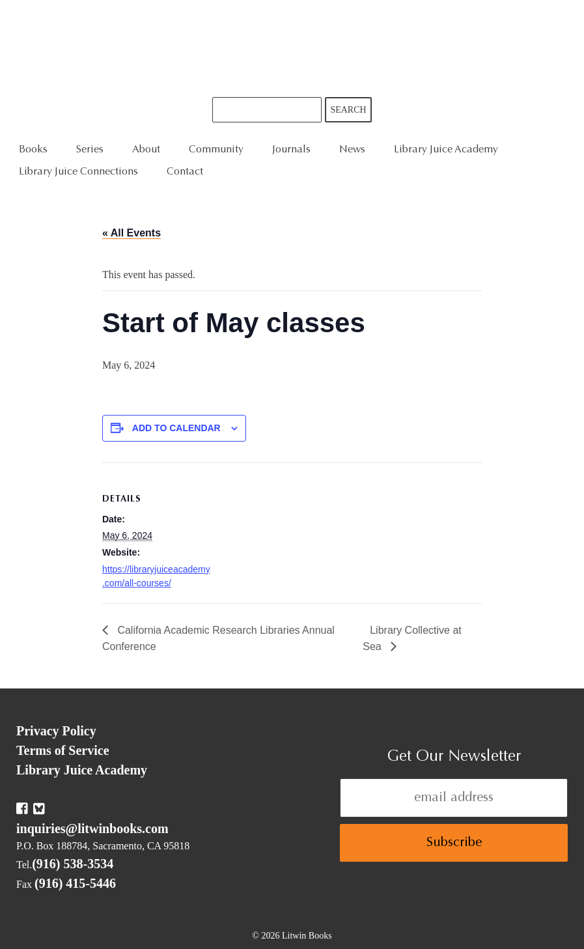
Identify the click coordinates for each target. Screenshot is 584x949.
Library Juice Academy (446, 150)
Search (348, 110)
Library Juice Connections (78, 172)
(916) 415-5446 (75, 883)
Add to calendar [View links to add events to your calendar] (176, 428)
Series (90, 150)
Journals (291, 150)
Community (216, 150)
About (146, 150)
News (352, 150)
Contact (185, 172)
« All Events (131, 232)
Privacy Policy (56, 731)
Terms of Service (62, 750)
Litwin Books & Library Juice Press (292, 49)
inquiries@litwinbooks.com (92, 828)
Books (33, 150)
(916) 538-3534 (72, 864)
